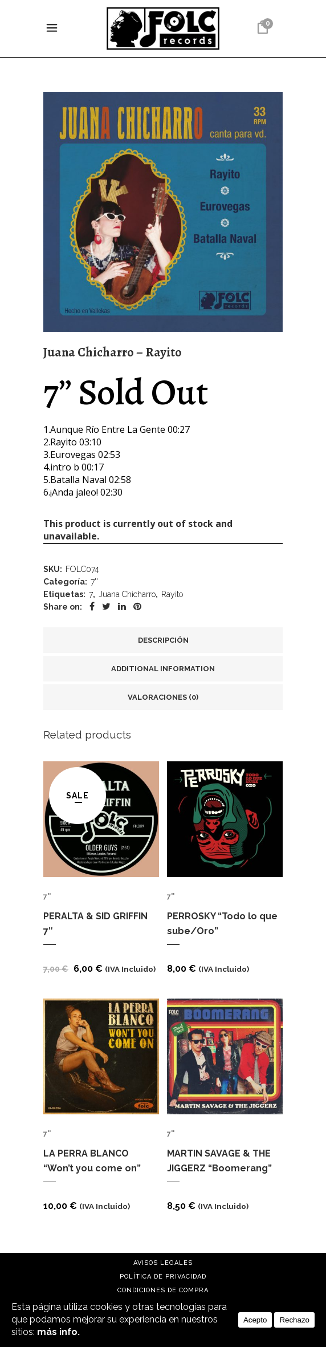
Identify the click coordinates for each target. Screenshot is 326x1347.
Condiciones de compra (163, 1290)
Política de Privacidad (163, 1276)
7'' (94, 581)
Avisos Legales (163, 1263)
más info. (58, 1331)
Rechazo (294, 1320)
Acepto (255, 1320)
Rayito (172, 594)
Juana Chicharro (127, 594)
